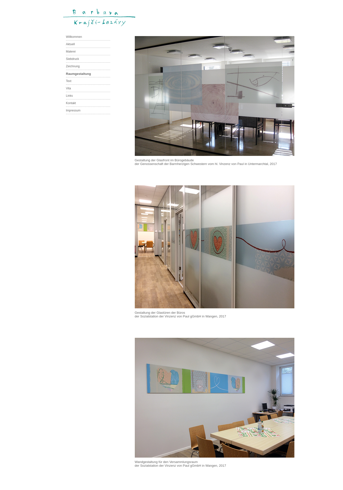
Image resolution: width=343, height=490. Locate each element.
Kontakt (71, 103)
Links (69, 95)
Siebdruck (72, 59)
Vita (68, 88)
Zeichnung (73, 66)
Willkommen (74, 37)
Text (68, 81)
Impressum (73, 110)
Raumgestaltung (78, 74)
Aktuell (70, 44)
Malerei (71, 51)
